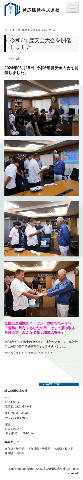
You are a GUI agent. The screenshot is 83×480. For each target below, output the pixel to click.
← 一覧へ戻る (13, 59)
